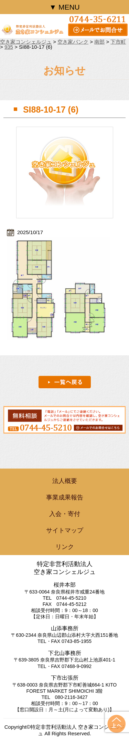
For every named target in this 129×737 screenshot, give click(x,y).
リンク (64, 546)
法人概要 (64, 480)
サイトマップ (64, 530)
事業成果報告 (64, 497)
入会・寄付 (64, 513)
